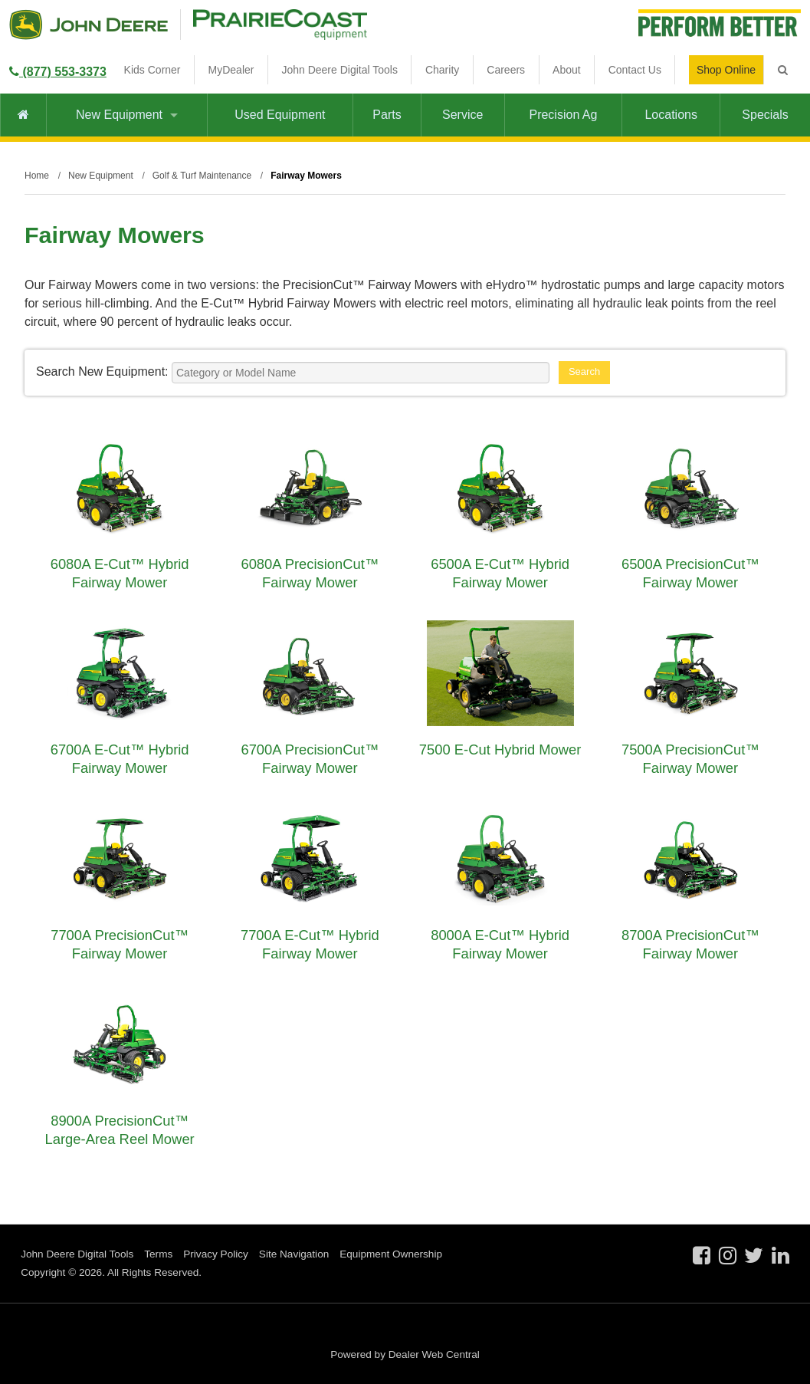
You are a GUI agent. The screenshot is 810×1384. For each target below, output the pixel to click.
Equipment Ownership (390, 1254)
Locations (670, 114)
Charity (442, 70)
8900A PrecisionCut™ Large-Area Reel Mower (120, 1130)
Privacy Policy (215, 1254)
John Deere (88, 24)
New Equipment (127, 114)
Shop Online (726, 70)
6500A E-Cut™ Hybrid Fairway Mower (500, 573)
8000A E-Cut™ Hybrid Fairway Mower (500, 944)
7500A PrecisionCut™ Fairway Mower (690, 758)
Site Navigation (294, 1254)
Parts (386, 114)
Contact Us (634, 70)
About (567, 70)
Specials (765, 114)
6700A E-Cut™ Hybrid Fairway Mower (120, 758)
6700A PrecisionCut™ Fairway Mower (310, 758)
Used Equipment (279, 114)
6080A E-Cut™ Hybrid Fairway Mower (120, 573)
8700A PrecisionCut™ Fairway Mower (690, 944)
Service (462, 114)
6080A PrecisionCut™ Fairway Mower (310, 573)
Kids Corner (152, 70)
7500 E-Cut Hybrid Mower (500, 749)
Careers (506, 70)
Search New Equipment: (102, 371)
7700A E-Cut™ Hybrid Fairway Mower (310, 944)
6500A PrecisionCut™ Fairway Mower (690, 573)
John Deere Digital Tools (339, 70)
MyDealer (231, 70)
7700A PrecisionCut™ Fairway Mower (120, 944)
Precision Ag (563, 114)
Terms (158, 1254)
